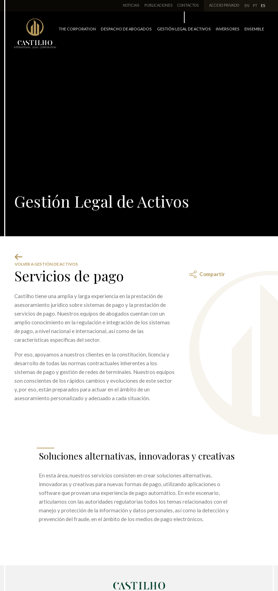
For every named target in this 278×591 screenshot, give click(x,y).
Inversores (228, 29)
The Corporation (77, 29)
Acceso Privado (224, 5)
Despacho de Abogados (126, 29)
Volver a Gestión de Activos (46, 259)
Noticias (131, 5)
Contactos (188, 5)
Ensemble (254, 29)
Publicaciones (158, 5)
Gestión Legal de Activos (184, 29)
